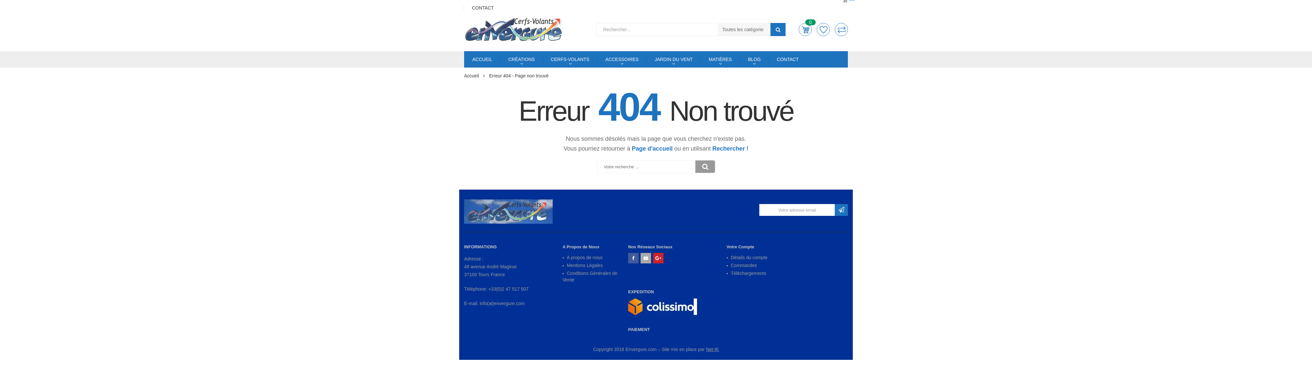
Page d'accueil (652, 148)
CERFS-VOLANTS (570, 59)
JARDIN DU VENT (674, 59)
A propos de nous (585, 257)
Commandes (744, 265)
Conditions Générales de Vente (590, 276)
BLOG (754, 59)
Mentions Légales (585, 265)
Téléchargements (748, 273)
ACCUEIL (482, 59)
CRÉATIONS (521, 59)
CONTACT (788, 59)
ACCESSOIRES (622, 59)
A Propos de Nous (581, 246)
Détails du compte (749, 257)
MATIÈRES (720, 59)
